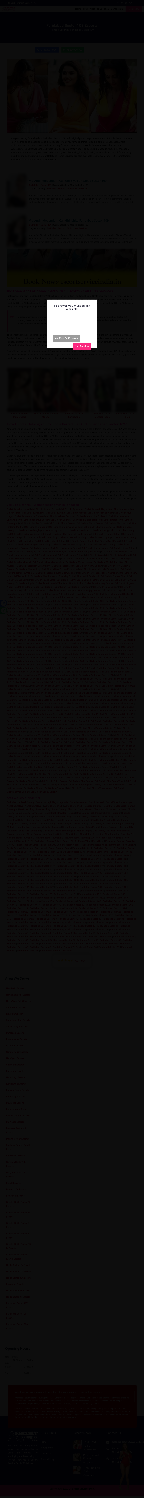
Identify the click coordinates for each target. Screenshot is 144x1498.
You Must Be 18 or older (67, 338)
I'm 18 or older (82, 346)
